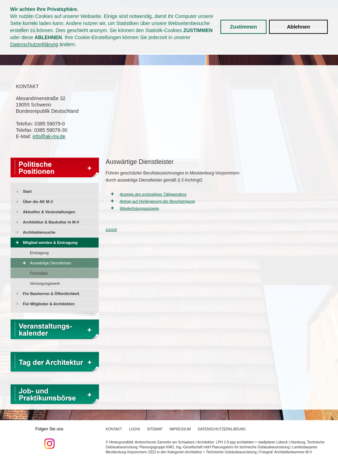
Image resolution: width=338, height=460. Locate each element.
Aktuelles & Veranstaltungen (49, 212)
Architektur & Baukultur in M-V (51, 222)
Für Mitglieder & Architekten (49, 304)
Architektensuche (39, 232)
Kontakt (114, 429)
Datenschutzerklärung (34, 44)
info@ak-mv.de (48, 136)
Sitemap (155, 429)
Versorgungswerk (45, 283)
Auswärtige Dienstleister (50, 263)
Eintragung (39, 253)
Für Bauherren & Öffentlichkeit (51, 294)
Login (134, 429)
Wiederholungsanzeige (139, 208)
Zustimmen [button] (243, 27)
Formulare (39, 273)
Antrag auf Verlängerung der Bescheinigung (157, 201)
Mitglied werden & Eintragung (50, 242)
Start (27, 191)
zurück (111, 229)
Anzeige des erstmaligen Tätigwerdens (153, 194)
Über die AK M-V (38, 202)
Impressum (180, 429)
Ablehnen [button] (298, 27)
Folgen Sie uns (49, 438)
